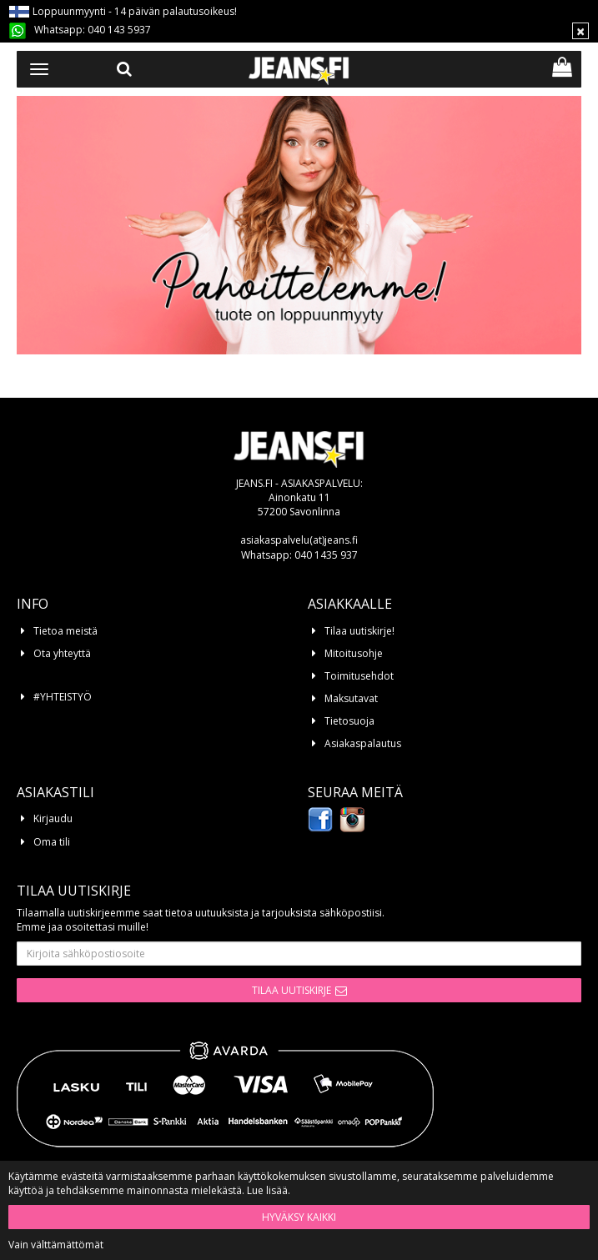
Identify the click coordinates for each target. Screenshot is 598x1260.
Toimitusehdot (359, 676)
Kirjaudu (53, 818)
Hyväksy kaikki (299, 1217)
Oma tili (51, 842)
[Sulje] (580, 31)
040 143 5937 (119, 30)
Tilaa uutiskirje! (359, 631)
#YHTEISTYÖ (62, 697)
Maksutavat (351, 698)
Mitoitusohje (353, 653)
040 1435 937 (326, 555)
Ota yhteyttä (62, 653)
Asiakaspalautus (362, 743)
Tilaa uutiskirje (291, 990)
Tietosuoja (349, 721)
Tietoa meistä (65, 631)
